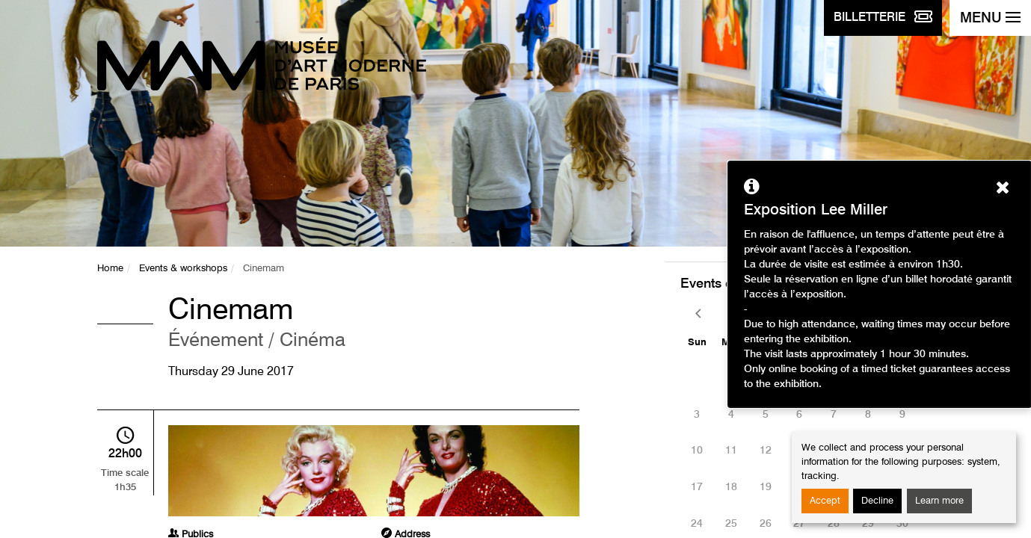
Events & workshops (183, 268)
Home (110, 268)
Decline (877, 501)
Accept (825, 501)
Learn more (939, 501)
